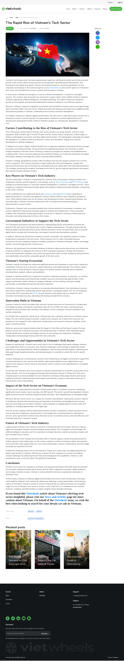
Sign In (120, 2)
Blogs (105, 9)
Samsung (47, 194)
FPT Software (78, 182)
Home (11, 17)
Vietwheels (54, 88)
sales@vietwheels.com (80, 596)
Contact (42, 596)
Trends (39, 512)
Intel (54, 194)
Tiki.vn (35, 294)
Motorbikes (9, 600)
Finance (10, 29)
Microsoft (63, 194)
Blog (17, 17)
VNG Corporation (62, 182)
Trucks (8, 604)
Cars (7, 596)
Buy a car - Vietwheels (35, 519)
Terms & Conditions (113, 657)
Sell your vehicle (116, 9)
